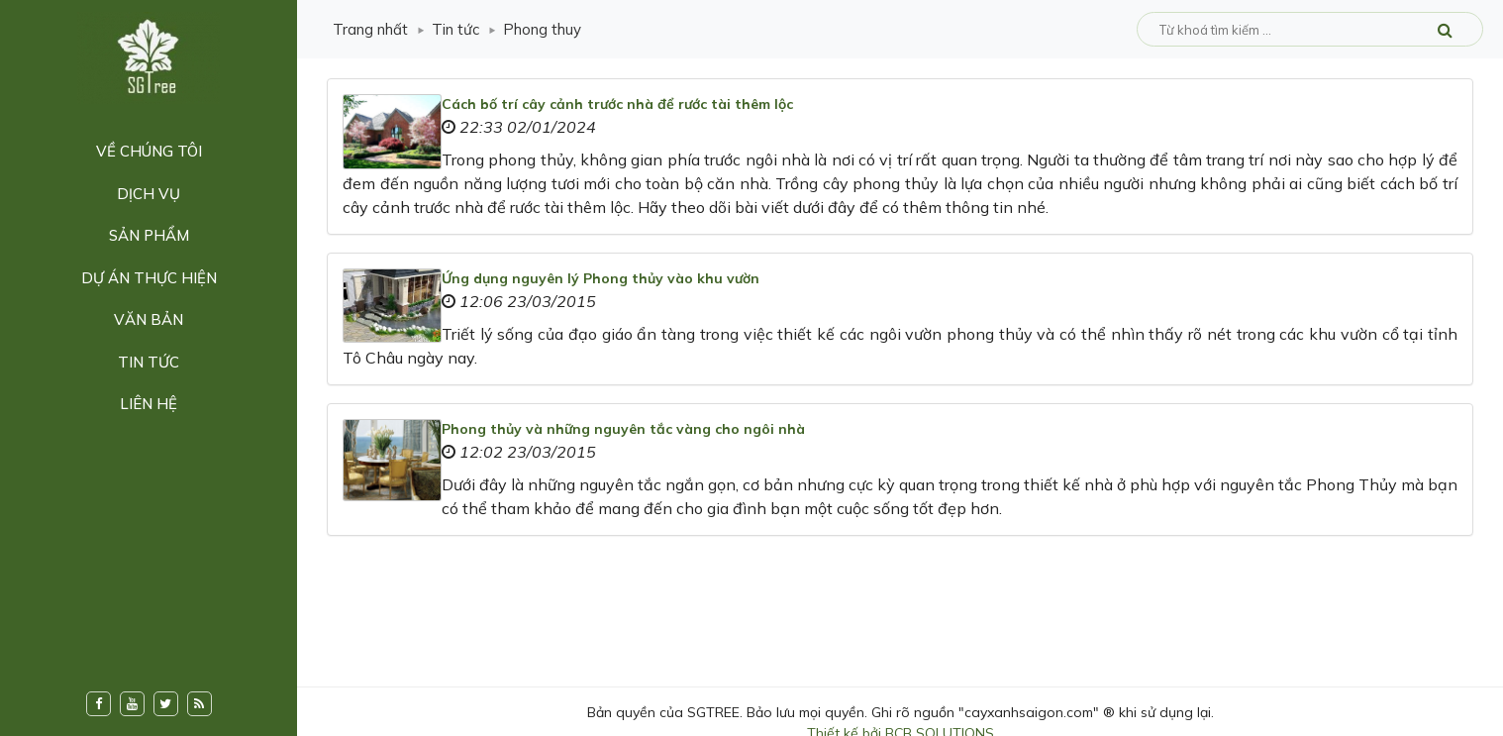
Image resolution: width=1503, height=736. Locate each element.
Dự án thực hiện (149, 277)
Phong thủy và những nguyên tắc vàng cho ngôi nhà (623, 429)
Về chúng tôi (149, 151)
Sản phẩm (149, 235)
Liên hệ (148, 403)
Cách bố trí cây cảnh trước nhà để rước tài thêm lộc (617, 104)
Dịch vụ (148, 193)
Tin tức (148, 362)
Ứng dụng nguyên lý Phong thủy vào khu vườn (600, 278)
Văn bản (148, 319)
